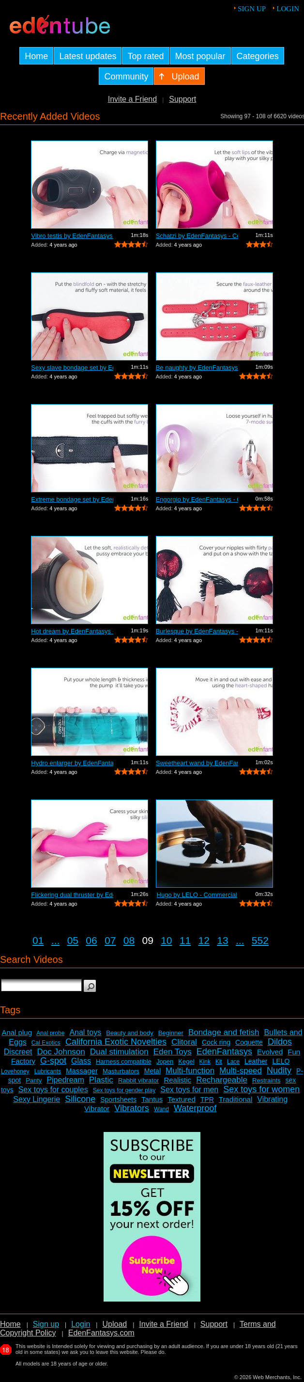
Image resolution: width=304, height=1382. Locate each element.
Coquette (249, 1042)
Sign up (252, 9)
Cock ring (216, 1042)
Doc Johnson (61, 1051)
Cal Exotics (46, 1042)
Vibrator (96, 1108)
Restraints (266, 1080)
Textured (181, 1099)
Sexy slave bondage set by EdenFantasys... (72, 367)
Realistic (177, 1080)
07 (110, 940)
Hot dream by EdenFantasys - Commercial (72, 631)
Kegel (186, 1061)
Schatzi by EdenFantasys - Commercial (197, 235)
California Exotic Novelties (116, 1042)
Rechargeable (221, 1079)
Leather (255, 1061)
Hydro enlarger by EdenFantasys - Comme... (72, 763)
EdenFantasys (224, 1051)
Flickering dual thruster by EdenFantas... (72, 894)
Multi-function (190, 1070)
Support (182, 99)
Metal (152, 1071)
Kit (218, 1061)
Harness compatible (124, 1061)
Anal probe (50, 1033)
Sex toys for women (261, 1089)
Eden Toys (172, 1051)
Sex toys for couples (53, 1089)
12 (204, 940)
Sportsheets (118, 1099)
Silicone (80, 1099)
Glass (81, 1061)
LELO (281, 1061)
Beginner (170, 1032)
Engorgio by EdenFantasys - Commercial (197, 499)
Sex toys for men (189, 1089)
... (55, 940)
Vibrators (131, 1108)
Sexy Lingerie (36, 1099)
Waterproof (195, 1108)
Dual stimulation (119, 1051)
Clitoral (184, 1042)
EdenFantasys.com (101, 1333)
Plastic (101, 1079)
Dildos (280, 1042)
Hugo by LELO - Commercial (197, 894)
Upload (114, 1324)
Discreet (18, 1052)
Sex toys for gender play (124, 1090)
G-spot (53, 1061)
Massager (82, 1071)
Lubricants (47, 1071)
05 (72, 940)
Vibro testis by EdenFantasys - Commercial (72, 235)
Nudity (279, 1070)
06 (91, 940)
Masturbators (121, 1071)
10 (166, 940)
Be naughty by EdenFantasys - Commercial (197, 367)
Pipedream (65, 1080)
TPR (207, 1099)
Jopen (164, 1061)
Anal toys (85, 1032)
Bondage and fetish (223, 1032)
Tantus (152, 1099)
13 (222, 940)
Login (287, 9)
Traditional (235, 1099)
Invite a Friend (132, 99)
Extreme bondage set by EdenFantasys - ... (72, 499)
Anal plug (16, 1032)
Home (10, 1324)
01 (38, 940)
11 (185, 940)
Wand (161, 1109)
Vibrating (272, 1099)
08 (129, 940)
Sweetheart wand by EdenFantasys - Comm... (197, 763)
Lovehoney (15, 1071)
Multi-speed (240, 1070)
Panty (34, 1080)
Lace (233, 1061)
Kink (205, 1061)
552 (260, 940)
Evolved (270, 1052)
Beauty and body (129, 1032)
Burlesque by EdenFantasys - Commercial (197, 631)
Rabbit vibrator (138, 1080)
